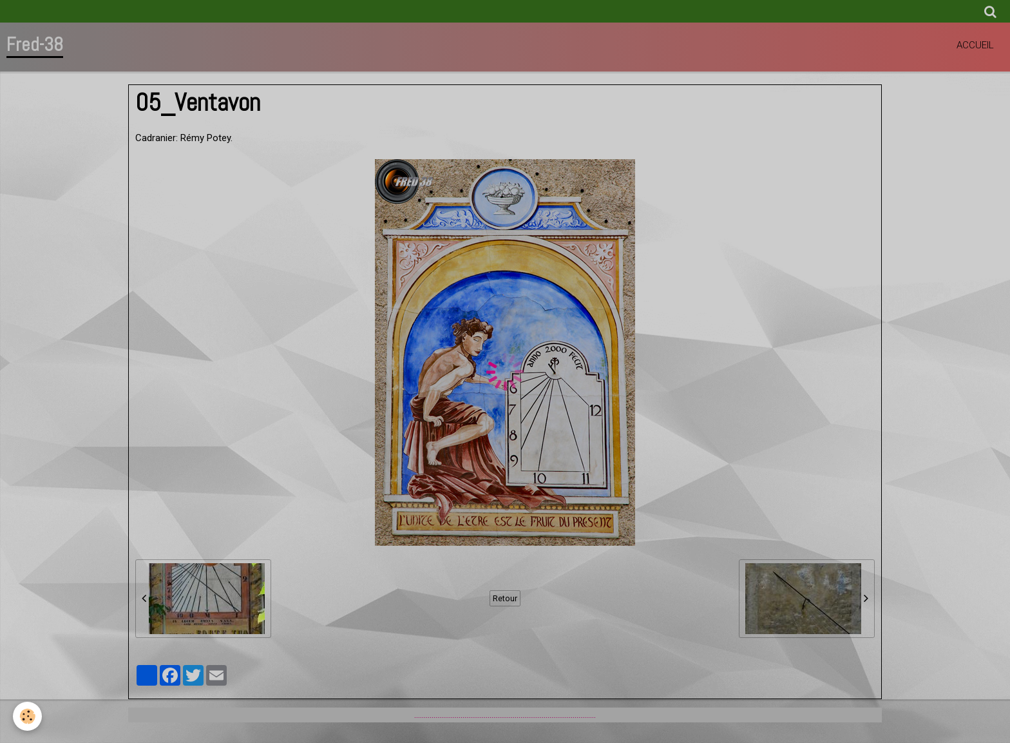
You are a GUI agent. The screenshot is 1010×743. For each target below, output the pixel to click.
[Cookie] (27, 716)
